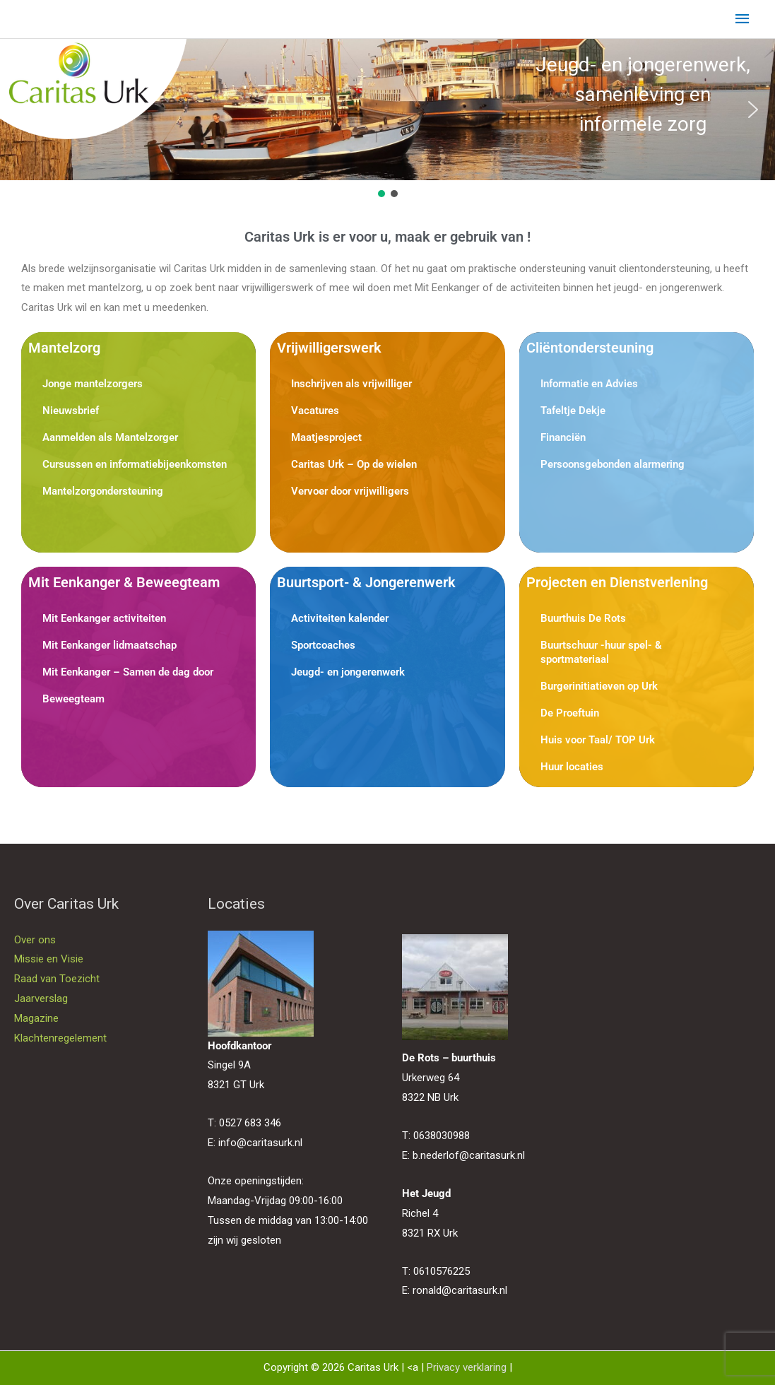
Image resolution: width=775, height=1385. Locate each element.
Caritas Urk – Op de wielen (354, 464)
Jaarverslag (41, 998)
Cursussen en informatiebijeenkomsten (134, 464)
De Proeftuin (569, 713)
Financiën (563, 437)
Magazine (36, 1018)
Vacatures (315, 410)
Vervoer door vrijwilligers (350, 491)
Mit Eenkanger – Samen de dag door (127, 672)
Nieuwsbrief (70, 410)
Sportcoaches (323, 645)
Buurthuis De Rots (583, 618)
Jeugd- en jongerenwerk (348, 672)
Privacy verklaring (467, 1367)
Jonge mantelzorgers (92, 383)
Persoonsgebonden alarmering (612, 464)
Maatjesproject (326, 437)
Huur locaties (571, 766)
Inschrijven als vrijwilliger (351, 383)
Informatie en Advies (589, 383)
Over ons (35, 939)
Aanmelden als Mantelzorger (110, 437)
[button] (22, 109)
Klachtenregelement (60, 1038)
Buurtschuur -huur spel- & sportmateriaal (601, 652)
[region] (387, 119)
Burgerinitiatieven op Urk (599, 686)
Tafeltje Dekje (572, 410)
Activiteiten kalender (340, 618)
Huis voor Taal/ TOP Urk (597, 739)
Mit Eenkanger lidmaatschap (109, 645)
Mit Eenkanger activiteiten (104, 618)
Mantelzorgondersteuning (102, 491)
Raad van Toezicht (57, 978)
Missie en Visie (48, 959)
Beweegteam (73, 698)
